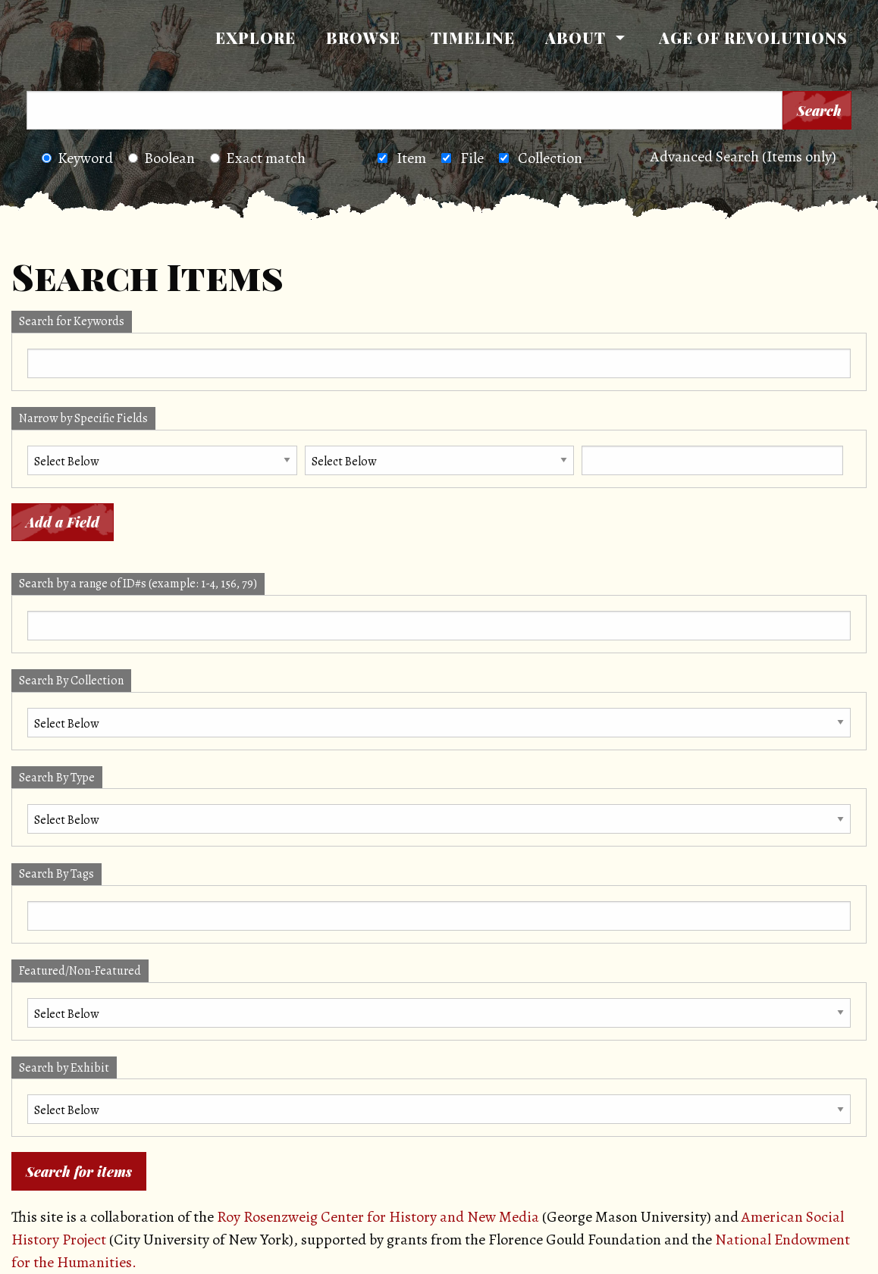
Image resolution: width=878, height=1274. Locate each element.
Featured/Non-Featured (80, 971)
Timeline (473, 37)
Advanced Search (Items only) (743, 156)
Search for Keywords (71, 321)
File (472, 158)
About (575, 37)
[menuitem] (255, 38)
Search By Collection (71, 680)
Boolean (161, 158)
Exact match (258, 158)
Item (411, 158)
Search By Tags (56, 874)
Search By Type (57, 777)
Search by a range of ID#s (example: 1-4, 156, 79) (138, 583)
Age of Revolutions (753, 37)
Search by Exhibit (64, 1068)
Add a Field (62, 522)
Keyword (77, 158)
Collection (550, 158)
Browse (363, 37)
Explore (255, 37)
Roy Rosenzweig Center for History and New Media (378, 1217)
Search (819, 111)
